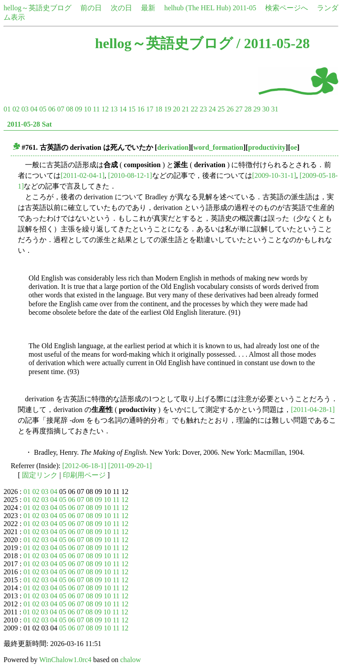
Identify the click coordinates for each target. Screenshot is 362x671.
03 (25, 109)
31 (274, 109)
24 (212, 109)
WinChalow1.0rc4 (65, 659)
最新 (148, 8)
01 (7, 109)
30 (265, 109)
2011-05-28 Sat (29, 124)
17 (149, 109)
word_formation (218, 147)
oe (293, 147)
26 (229, 109)
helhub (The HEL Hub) (197, 8)
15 (131, 109)
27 (238, 109)
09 (78, 109)
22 (194, 109)
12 (104, 109)
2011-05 (244, 8)
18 (158, 109)
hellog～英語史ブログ (37, 8)
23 (203, 109)
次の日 (121, 8)
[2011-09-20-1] (130, 465)
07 (60, 109)
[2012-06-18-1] (84, 465)
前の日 (91, 8)
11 (96, 109)
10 (87, 109)
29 (256, 109)
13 (113, 109)
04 (33, 109)
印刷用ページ (84, 475)
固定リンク (40, 475)
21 (185, 109)
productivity (267, 147)
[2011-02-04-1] (82, 175)
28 (247, 109)
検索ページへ (286, 8)
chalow (130, 659)
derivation (172, 147)
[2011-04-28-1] (313, 409)
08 (69, 109)
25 (221, 109)
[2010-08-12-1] (130, 175)
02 (16, 109)
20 (176, 109)
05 (42, 109)
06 (51, 109)
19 (167, 109)
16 (140, 109)
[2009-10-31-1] (274, 175)
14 (122, 109)
